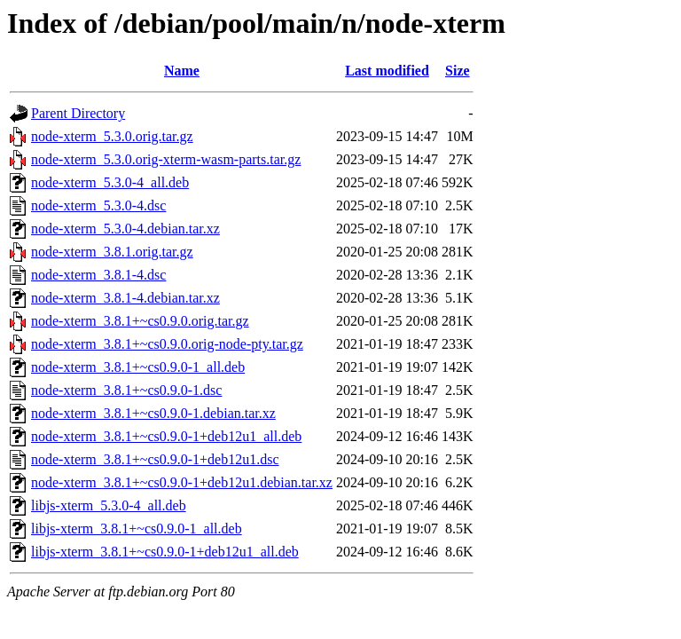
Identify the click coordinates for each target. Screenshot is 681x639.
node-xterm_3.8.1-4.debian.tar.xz (125, 297)
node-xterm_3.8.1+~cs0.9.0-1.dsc (126, 390)
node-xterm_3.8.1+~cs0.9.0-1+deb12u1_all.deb (166, 436)
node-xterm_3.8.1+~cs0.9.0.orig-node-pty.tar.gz (167, 343)
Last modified (387, 70)
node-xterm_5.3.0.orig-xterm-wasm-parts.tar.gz (166, 159)
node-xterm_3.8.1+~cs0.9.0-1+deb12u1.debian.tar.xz (182, 482)
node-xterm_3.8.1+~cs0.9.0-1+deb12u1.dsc (155, 459)
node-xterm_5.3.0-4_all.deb (110, 182)
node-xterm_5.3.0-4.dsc (98, 205)
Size (457, 70)
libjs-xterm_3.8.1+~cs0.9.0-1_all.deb (136, 528)
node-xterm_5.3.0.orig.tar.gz (112, 136)
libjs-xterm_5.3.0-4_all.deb (108, 505)
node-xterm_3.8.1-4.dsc (98, 274)
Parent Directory (78, 113)
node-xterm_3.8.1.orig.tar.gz (112, 251)
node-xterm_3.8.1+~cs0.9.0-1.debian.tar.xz (153, 413)
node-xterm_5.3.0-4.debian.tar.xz (125, 228)
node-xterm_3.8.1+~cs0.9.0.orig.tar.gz (140, 320)
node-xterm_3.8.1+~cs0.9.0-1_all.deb (138, 367)
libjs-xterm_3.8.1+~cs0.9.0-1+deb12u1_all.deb (165, 551)
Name (182, 70)
